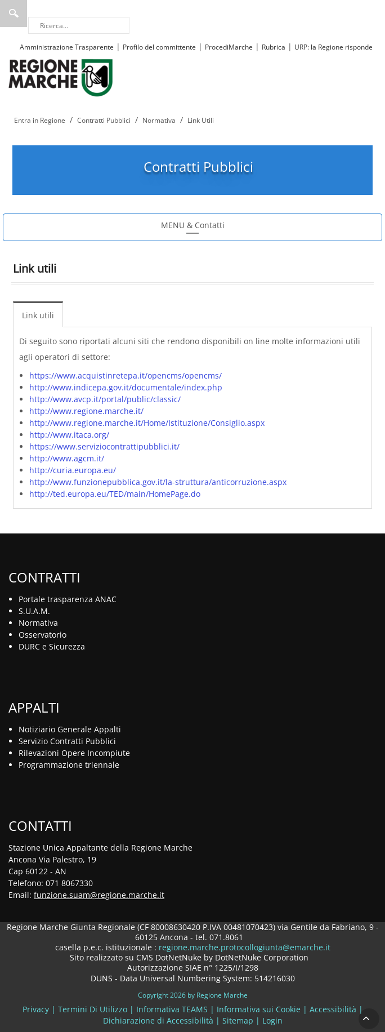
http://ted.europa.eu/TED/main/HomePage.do (114, 493)
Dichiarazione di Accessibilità (158, 1020)
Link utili (38, 315)
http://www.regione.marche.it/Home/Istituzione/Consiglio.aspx (147, 422)
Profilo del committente (159, 47)
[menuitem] (41, 314)
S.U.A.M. (34, 611)
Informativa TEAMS (172, 1009)
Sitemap (237, 1020)
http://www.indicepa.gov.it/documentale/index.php (125, 387)
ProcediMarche (229, 47)
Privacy (36, 1009)
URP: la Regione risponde (333, 47)
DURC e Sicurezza (52, 646)
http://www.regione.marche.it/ (86, 411)
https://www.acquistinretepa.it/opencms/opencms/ (125, 375)
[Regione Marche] (60, 77)
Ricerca (13, 13)
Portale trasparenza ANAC (68, 599)
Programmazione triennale (69, 764)
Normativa (38, 622)
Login (272, 1020)
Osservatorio (42, 634)
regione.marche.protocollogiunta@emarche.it (243, 947)
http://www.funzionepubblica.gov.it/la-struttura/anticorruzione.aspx (157, 482)
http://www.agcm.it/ (66, 458)
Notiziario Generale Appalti (70, 729)
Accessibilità (333, 1009)
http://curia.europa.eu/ (72, 470)
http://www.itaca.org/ (69, 434)
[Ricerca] (78, 25)
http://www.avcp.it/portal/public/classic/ (105, 399)
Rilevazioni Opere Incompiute (74, 753)
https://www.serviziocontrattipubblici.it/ (104, 446)
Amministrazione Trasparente (67, 47)
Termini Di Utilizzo (92, 1009)
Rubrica (273, 47)
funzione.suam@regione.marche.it (99, 894)
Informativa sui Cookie (259, 1009)
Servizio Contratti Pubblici (67, 741)
